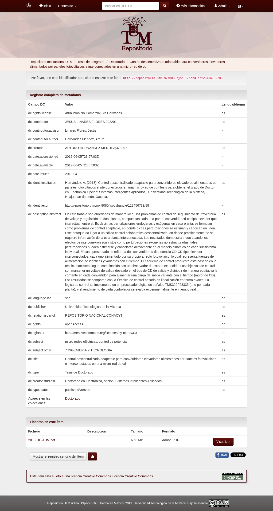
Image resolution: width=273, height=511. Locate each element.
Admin (222, 6)
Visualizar (223, 442)
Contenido (67, 6)
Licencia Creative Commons (132, 476)
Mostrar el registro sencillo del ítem (58, 456)
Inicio (45, 6)
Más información (191, 6)
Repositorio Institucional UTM (51, 62)
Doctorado (117, 62)
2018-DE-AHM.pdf (41, 440)
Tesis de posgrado (91, 62)
